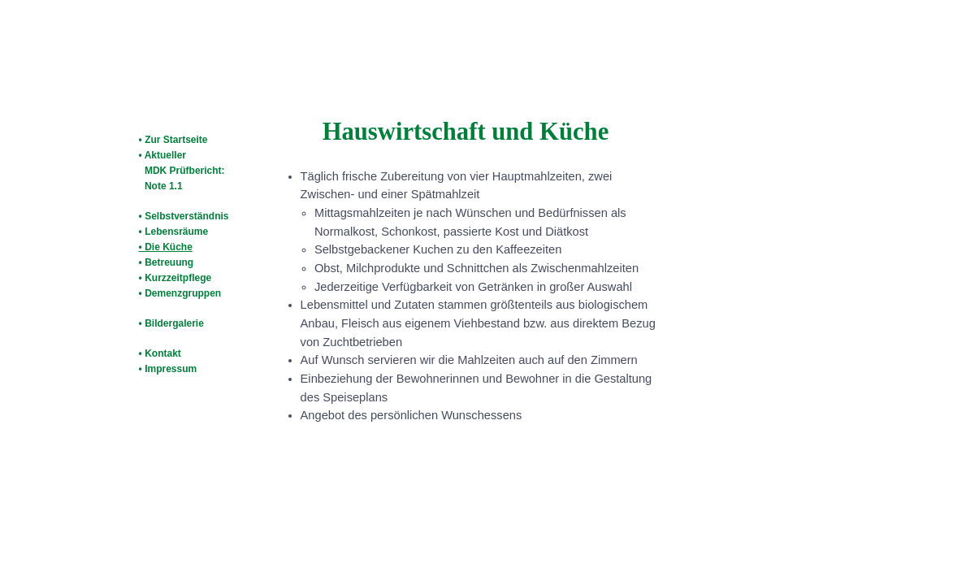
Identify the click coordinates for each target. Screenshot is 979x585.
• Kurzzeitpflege (175, 278)
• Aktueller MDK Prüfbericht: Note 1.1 (180, 171)
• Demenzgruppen (180, 293)
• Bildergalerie (171, 323)
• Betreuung (166, 262)
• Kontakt (160, 353)
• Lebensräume (174, 231)
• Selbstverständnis (184, 216)
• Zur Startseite (173, 139)
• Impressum (168, 369)
